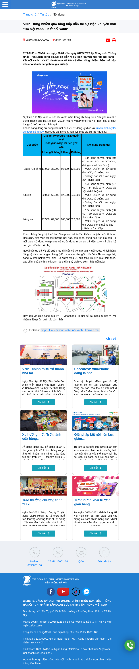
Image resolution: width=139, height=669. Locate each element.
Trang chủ (29, 14)
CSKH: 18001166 (58, 561)
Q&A (81, 561)
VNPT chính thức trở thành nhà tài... (43, 371)
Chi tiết (44, 402)
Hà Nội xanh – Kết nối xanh (66, 330)
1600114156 (43, 649)
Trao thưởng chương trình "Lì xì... (42, 502)
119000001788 (44, 638)
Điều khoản (104, 561)
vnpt (44, 330)
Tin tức (44, 14)
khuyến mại (92, 330)
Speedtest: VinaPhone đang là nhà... (91, 371)
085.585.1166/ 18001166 (84, 632)
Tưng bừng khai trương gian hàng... (92, 502)
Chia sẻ (111, 338)
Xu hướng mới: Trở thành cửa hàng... (41, 436)
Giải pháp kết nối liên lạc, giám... (94, 436)
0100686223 (55, 621)
